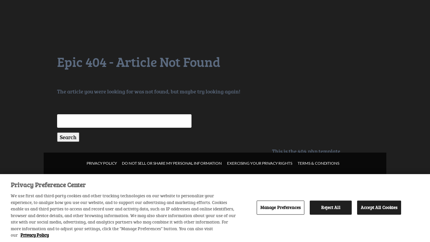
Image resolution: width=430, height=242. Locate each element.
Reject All (330, 207)
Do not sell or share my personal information (172, 163)
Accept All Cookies (379, 207)
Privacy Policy (102, 163)
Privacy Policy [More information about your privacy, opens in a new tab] (34, 235)
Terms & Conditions (318, 163)
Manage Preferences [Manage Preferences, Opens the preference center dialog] (280, 207)
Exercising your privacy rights (259, 163)
